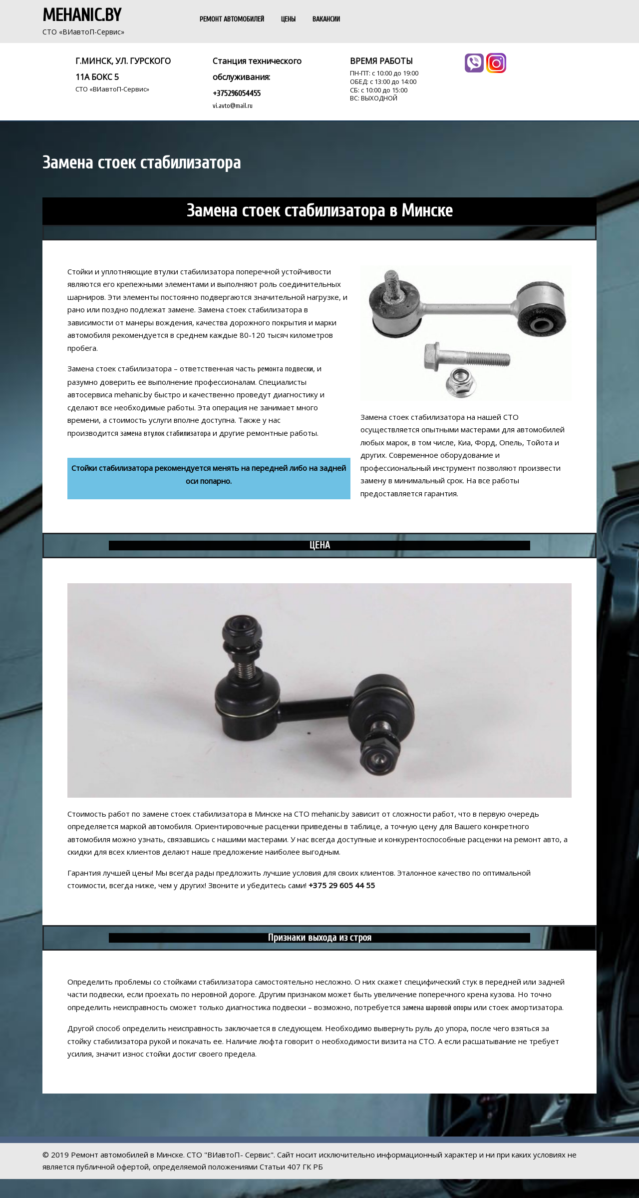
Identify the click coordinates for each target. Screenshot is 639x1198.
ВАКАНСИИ (326, 19)
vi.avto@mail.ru (233, 105)
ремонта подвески (285, 369)
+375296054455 (237, 93)
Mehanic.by (81, 15)
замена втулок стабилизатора (165, 433)
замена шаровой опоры (437, 1008)
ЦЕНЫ (288, 19)
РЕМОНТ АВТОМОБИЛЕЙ (232, 19)
